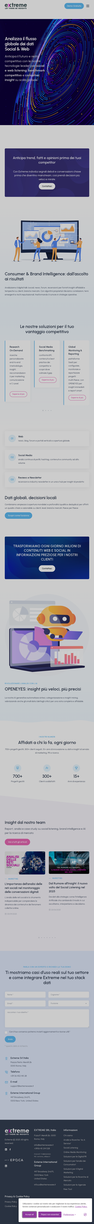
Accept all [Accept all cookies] (29, 1214)
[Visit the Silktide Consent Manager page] (85, 1214)
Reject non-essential (50, 1214)
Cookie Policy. (81, 1207)
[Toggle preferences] (69, 1214)
